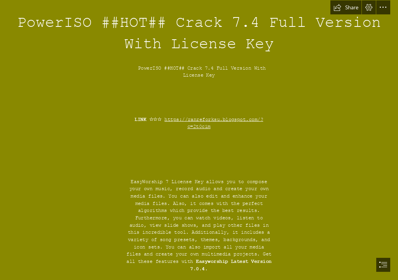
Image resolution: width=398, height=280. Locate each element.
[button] (345, 7)
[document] (199, 140)
